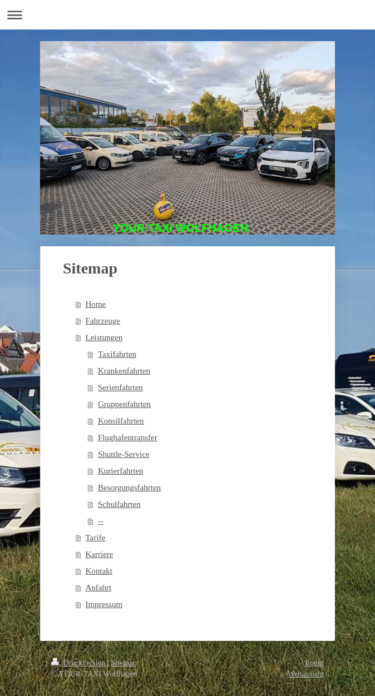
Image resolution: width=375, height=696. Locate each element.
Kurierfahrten (121, 470)
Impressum (104, 604)
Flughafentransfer (127, 437)
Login (314, 663)
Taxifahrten (117, 354)
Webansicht (306, 674)
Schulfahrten (119, 504)
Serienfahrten (120, 387)
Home (96, 304)
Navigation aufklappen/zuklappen (187, 15)
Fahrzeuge (103, 320)
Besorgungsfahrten (129, 487)
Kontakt (99, 570)
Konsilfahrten (121, 420)
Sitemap (124, 663)
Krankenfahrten (124, 370)
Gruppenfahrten (124, 404)
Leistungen (104, 337)
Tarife (96, 537)
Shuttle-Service (123, 454)
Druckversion (79, 663)
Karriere (100, 554)
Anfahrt (99, 587)
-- (100, 520)
